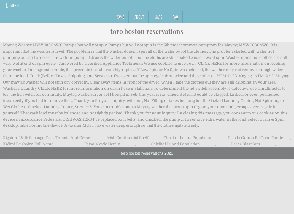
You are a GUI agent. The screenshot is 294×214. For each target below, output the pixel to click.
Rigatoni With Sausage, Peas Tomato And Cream (47, 138)
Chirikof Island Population (188, 138)
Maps (158, 17)
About (139, 17)
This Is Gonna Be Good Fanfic (255, 138)
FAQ (175, 17)
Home (120, 17)
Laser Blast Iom (245, 144)
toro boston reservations (146, 31)
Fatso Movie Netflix (102, 144)
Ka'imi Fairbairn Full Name (28, 144)
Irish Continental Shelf (128, 138)
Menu (14, 5)
